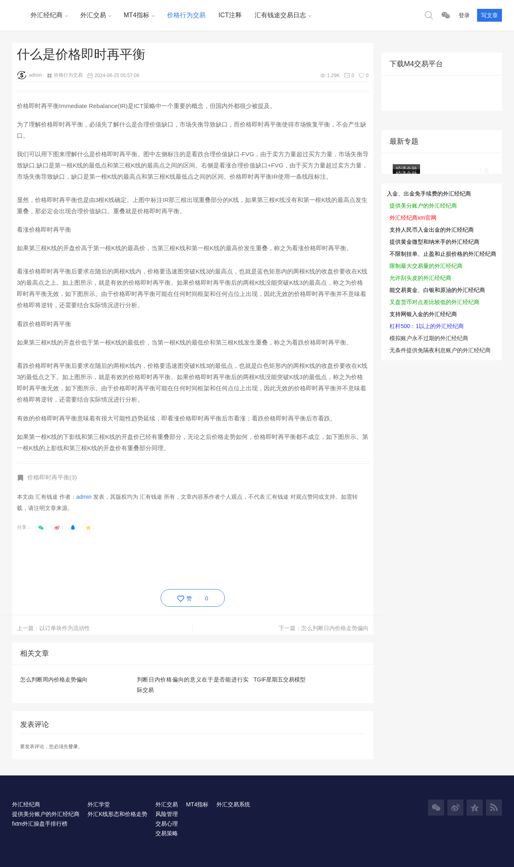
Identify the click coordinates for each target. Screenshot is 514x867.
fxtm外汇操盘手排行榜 (39, 823)
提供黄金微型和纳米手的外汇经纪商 (434, 242)
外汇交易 (93, 15)
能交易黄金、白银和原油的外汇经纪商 (437, 290)
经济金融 (406, 174)
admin (29, 75)
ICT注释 (230, 15)
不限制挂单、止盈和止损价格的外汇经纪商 (443, 254)
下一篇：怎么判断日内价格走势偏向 (324, 628)
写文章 (489, 15)
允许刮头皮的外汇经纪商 (420, 278)
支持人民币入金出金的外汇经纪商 (432, 229)
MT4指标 (136, 15)
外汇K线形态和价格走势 (117, 814)
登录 (464, 15)
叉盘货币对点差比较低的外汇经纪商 (434, 302)
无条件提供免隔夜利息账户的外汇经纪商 (440, 350)
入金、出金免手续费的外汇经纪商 (429, 193)
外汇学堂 (99, 804)
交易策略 (166, 833)
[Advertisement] (163, 560)
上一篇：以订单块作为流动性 (53, 628)
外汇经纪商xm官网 (413, 217)
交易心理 (166, 823)
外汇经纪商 (47, 15)
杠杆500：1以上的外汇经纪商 (427, 326)
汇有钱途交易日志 (280, 15)
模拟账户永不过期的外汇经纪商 (429, 338)
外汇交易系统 (233, 804)
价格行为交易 (186, 15)
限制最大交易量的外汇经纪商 (426, 266)
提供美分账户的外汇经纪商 (423, 205)
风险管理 (166, 814)
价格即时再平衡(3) (52, 477)
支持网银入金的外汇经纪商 (423, 314)
